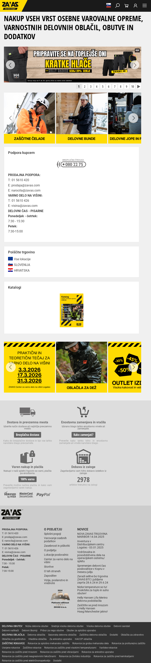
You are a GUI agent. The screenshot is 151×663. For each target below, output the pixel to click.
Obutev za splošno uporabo (81, 591)
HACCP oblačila (83, 599)
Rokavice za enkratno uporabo (98, 612)
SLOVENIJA (22, 266)
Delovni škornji (29, 591)
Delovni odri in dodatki (81, 634)
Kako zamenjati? (56, 441)
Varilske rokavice (108, 608)
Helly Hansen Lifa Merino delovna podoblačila (92, 560)
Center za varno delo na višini (58, 521)
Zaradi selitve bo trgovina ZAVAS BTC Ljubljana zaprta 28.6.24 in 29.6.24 (92, 540)
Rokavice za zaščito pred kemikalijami (114, 616)
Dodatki (114, 595)
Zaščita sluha (73, 625)
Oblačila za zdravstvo (132, 595)
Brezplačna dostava (18, 439)
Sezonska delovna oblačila (62, 595)
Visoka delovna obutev (99, 586)
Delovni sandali (122, 586)
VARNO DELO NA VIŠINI (14, 634)
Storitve (48, 527)
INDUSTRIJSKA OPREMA (15, 629)
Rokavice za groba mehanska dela (90, 603)
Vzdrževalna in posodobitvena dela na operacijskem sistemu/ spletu (91, 517)
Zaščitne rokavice (32, 608)
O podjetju (52, 490)
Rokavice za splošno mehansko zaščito (48, 603)
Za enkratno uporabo (61, 599)
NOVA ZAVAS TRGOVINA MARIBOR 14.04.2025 (92, 496)
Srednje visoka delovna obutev (67, 586)
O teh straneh (52, 532)
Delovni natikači (10, 591)
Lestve (63, 634)
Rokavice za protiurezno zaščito (128, 603)
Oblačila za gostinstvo (14, 599)
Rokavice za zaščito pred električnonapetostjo (26, 621)
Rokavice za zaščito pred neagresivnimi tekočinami (29, 616)
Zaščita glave (90, 625)
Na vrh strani (75, 657)
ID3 (95, 649)
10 (130, 87)
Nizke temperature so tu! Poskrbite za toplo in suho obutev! (93, 551)
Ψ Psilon (85, 649)
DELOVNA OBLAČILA (13, 595)
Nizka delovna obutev (36, 586)
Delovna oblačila (36, 595)
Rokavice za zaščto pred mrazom (19, 612)
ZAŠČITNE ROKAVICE (13, 603)
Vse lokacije (22, 260)
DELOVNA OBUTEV (12, 586)
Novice (82, 490)
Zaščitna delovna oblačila (93, 595)
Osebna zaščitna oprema (43, 634)
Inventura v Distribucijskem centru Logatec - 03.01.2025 (90, 505)
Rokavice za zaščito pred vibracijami (59, 612)
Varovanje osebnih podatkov (55, 500)
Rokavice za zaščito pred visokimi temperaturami (70, 608)
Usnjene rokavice (11, 608)
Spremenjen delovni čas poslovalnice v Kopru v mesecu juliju (91, 529)
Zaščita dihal (56, 625)
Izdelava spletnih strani (67, 649)
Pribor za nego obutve (52, 591)
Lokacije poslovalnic (56, 515)
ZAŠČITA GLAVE (10, 625)
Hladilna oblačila (38, 599)
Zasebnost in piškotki (57, 506)
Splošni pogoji (52, 494)
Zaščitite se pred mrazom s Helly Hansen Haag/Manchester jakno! (92, 569)
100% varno (94, 441)
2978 (131, 436)
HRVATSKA (21, 272)
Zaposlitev (50, 536)
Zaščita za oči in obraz (34, 625)
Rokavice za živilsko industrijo (75, 616)
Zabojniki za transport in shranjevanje (51, 629)
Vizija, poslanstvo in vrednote (56, 542)
